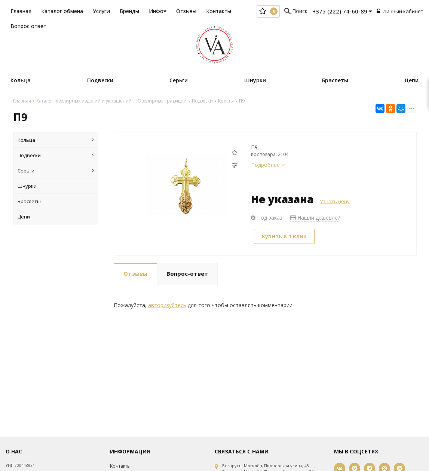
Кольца (20, 80)
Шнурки (255, 80)
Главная (20, 11)
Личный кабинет (400, 11)
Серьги (178, 80)
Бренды (129, 11)
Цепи (412, 80)
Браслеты (335, 80)
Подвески (100, 80)
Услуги (101, 11)
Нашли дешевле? (315, 217)
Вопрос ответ (28, 26)
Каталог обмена (62, 11)
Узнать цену (335, 201)
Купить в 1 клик (284, 236)
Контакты (218, 11)
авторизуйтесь (167, 305)
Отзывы (186, 11)
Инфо (157, 11)
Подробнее (268, 164)
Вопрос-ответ (187, 273)
